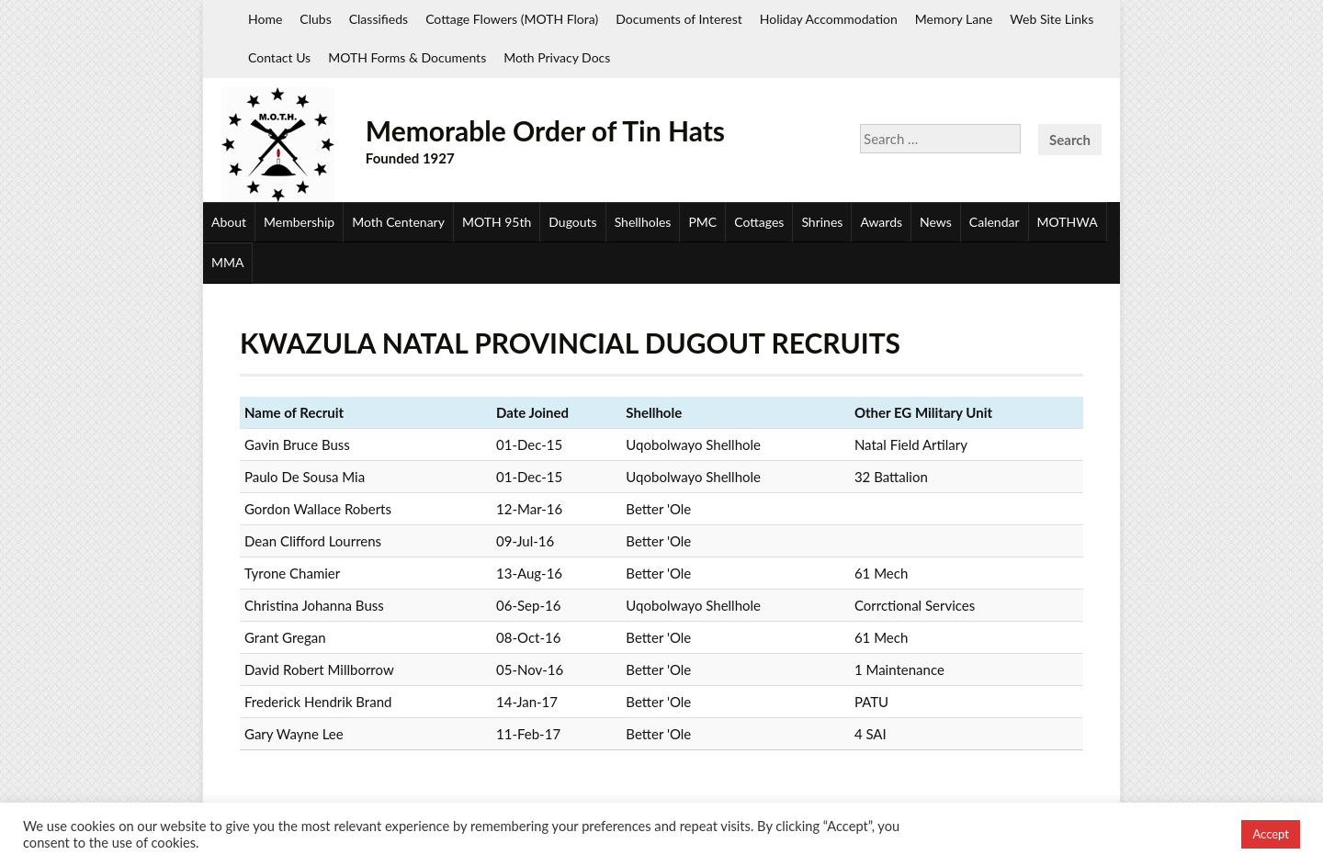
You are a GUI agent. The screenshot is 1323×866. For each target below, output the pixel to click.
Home (265, 19)
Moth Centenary (398, 222)
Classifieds (378, 19)
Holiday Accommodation (829, 19)
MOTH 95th (496, 222)
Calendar (994, 222)
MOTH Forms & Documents (407, 57)
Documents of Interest (678, 19)
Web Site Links (1051, 19)
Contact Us (279, 57)
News (936, 222)
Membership (299, 222)
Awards (881, 222)
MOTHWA (1067, 222)
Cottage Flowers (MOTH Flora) (511, 19)
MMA (227, 262)
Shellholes (643, 222)
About (228, 222)
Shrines (821, 222)
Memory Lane (954, 19)
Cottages (759, 222)
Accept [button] (1270, 834)
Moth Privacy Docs (556, 57)
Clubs (315, 19)
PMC (702, 222)
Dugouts (572, 222)
